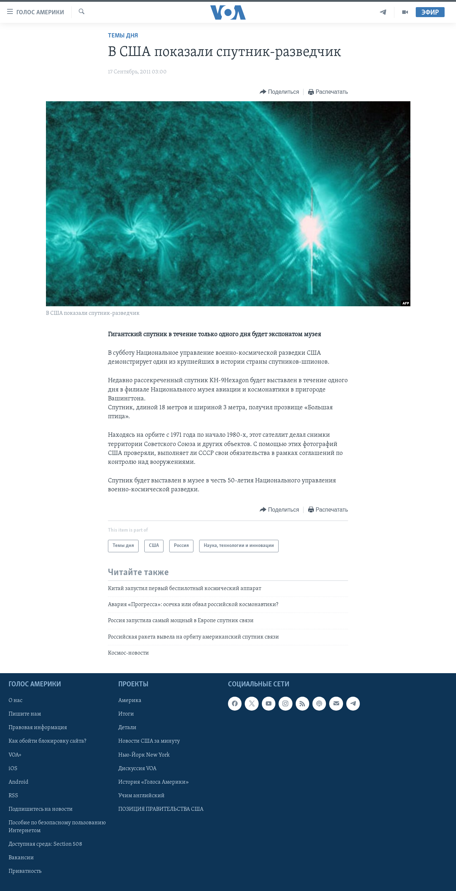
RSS (13, 796)
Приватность (25, 871)
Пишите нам (25, 714)
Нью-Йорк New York (144, 755)
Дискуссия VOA (137, 769)
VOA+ (15, 755)
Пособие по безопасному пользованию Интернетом (57, 827)
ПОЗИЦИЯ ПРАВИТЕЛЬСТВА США (160, 809)
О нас (15, 701)
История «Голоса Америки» (153, 782)
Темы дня (123, 35)
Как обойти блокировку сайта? (47, 741)
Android (18, 782)
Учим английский (141, 796)
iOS (13, 769)
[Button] (279, 92)
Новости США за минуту (149, 741)
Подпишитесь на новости (41, 809)
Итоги (126, 714)
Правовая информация (38, 728)
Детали (127, 728)
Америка (129, 701)
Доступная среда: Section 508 (45, 844)
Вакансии (21, 858)
